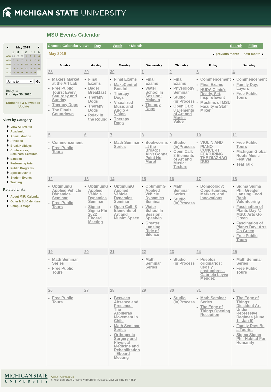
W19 (8, 60)
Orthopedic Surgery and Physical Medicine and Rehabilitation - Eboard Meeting (127, 346)
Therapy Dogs (65, 104)
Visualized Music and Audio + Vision (123, 108)
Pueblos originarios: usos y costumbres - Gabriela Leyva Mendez (214, 269)
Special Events (20, 173)
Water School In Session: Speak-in (154, 212)
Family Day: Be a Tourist (250, 327)
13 (17, 64)
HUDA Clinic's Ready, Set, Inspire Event (213, 93)
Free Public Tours (246, 95)
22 (26, 68)
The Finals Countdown (63, 112)
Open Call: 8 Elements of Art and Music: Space (126, 212)
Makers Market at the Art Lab (65, 81)
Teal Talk (244, 164)
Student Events (21, 177)
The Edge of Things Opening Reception (215, 311)
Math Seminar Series (127, 144)
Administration (20, 136)
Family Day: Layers (247, 86)
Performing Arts (21, 163)
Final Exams (94, 81)
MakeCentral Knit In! (125, 86)
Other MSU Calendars (25, 201)
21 (22, 68)
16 (30, 64)
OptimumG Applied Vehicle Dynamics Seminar (66, 192)
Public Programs (22, 168)
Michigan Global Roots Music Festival (251, 155)
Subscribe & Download (23, 103)
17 (34, 64)
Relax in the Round (98, 117)
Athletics (16, 141)
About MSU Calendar (25, 196)
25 (39, 68)
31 (34, 72)
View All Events (21, 127)
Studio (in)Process (184, 99)
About (54, 376)
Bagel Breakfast (97, 90)
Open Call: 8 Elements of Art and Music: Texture (183, 159)
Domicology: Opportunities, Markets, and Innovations (213, 192)
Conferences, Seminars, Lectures (24, 152)
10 (34, 60)
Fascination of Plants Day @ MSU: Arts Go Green (249, 212)
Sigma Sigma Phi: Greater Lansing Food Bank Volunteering (249, 194)
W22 (8, 72)
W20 (8, 64)
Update (23, 106)
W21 (8, 68)
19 (13, 68)
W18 (8, 56)
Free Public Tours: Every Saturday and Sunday (64, 94)
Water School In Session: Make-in (154, 94)
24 (34, 68)
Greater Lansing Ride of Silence (152, 229)
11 (39, 60)
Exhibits (16, 159)
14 (22, 64)
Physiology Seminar (183, 90)
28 (13, 56)
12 (13, 64)
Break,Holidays (21, 145)
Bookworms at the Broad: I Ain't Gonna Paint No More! (156, 152)
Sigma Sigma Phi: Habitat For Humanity (250, 338)
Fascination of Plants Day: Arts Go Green (251, 227)
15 (26, 64)
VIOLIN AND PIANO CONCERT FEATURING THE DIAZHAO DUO (213, 152)
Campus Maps (20, 206)
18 (39, 64)
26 (13, 72)
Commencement (215, 79)
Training (16, 182)
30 (22, 56)
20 (17, 68)
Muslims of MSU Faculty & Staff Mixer (215, 106)
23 (30, 68)
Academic (17, 131)
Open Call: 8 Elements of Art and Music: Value (183, 113)
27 (17, 72)
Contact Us (67, 376)
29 (17, 56)
